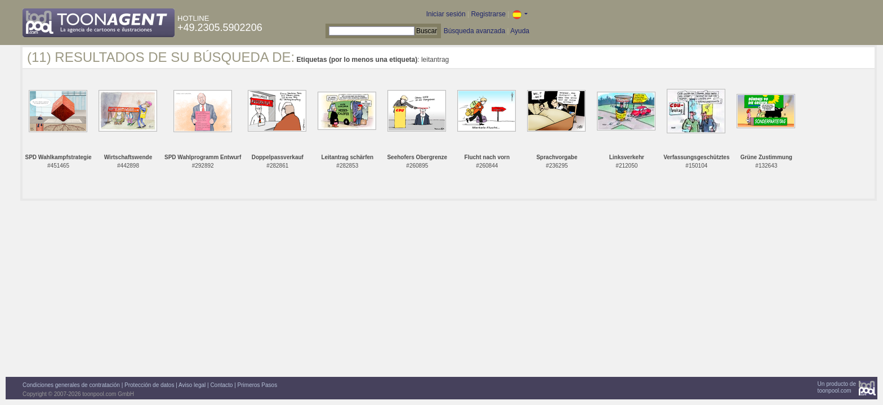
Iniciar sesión (446, 14)
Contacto (221, 385)
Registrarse (488, 14)
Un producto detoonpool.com (837, 387)
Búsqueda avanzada (474, 31)
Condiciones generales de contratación (71, 385)
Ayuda (519, 31)
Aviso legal (192, 385)
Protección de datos (149, 385)
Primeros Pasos (258, 385)
